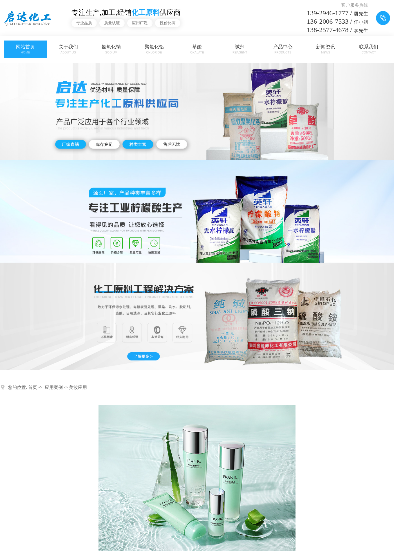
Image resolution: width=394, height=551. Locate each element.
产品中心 (282, 49)
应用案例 (54, 387)
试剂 (240, 49)
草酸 (197, 49)
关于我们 (68, 49)
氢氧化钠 (111, 49)
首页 (32, 387)
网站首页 (25, 49)
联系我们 (368, 49)
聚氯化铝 (154, 49)
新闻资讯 (325, 49)
